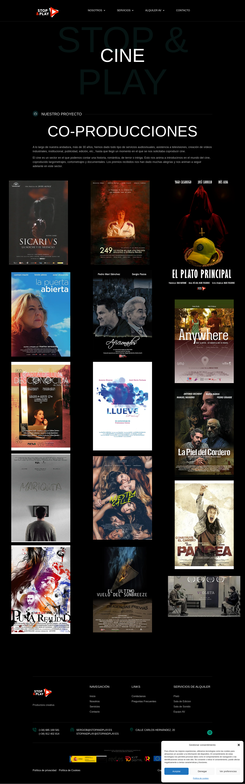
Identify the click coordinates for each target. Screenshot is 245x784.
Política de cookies (201, 778)
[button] (238, 744)
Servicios (125, 10)
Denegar (202, 771)
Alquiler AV (154, 10)
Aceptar (176, 771)
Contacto (183, 10)
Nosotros (96, 10)
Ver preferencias (228, 771)
